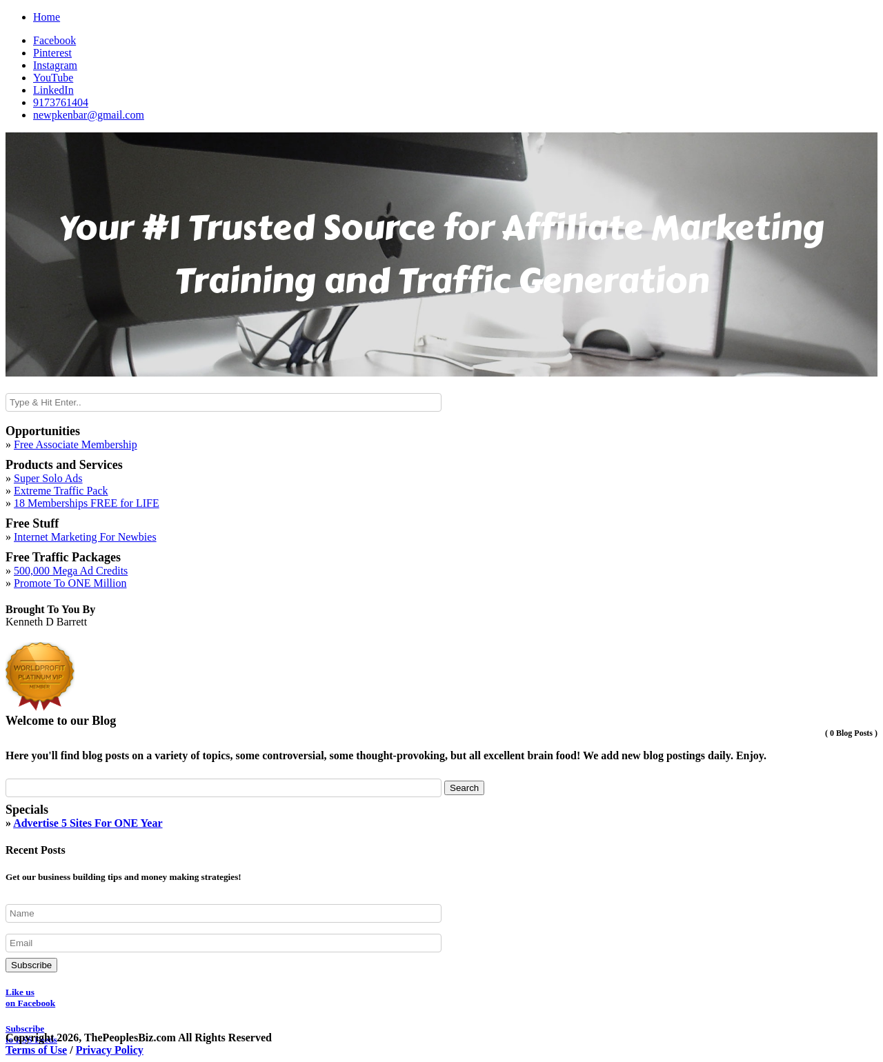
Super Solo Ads (48, 478)
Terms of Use (36, 1050)
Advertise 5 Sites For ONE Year (87, 823)
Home (46, 17)
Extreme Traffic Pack (61, 491)
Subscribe (31, 965)
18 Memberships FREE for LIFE (86, 503)
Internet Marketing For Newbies (85, 537)
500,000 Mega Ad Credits (71, 571)
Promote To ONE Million (70, 583)
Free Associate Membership (75, 444)
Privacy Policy (109, 1050)
